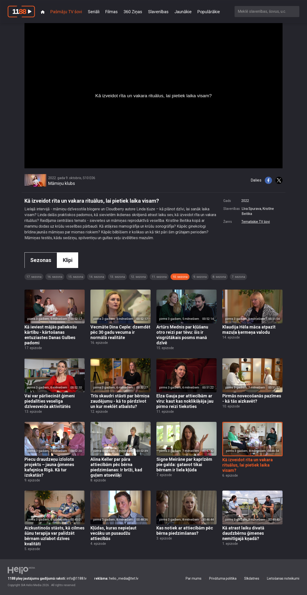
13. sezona (117, 277)
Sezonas (40, 260)
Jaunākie (183, 11)
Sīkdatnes (251, 578)
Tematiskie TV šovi (255, 222)
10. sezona (180, 277)
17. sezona (33, 277)
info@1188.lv (47, 578)
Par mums (193, 578)
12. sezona (138, 277)
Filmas (111, 11)
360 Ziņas (133, 11)
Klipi (67, 260)
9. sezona (200, 277)
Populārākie (208, 11)
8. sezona (219, 277)
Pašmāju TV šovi (66, 11)
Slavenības (158, 11)
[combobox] (267, 11)
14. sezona (96, 277)
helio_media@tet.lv (116, 578)
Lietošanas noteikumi (283, 578)
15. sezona (75, 277)
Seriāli (94, 11)
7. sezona (238, 277)
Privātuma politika (222, 578)
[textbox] (267, 11)
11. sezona (159, 277)
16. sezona (54, 277)
